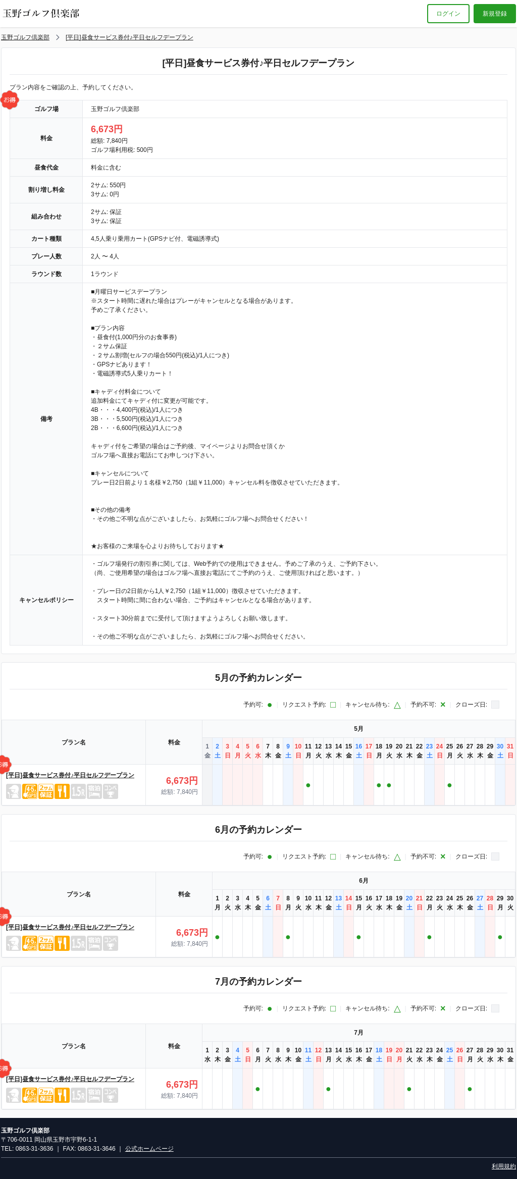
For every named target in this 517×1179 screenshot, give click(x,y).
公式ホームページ (149, 1148)
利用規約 (504, 1166)
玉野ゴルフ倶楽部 (25, 37)
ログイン (448, 13)
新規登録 (495, 13)
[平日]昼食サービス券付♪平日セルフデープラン (129, 37)
